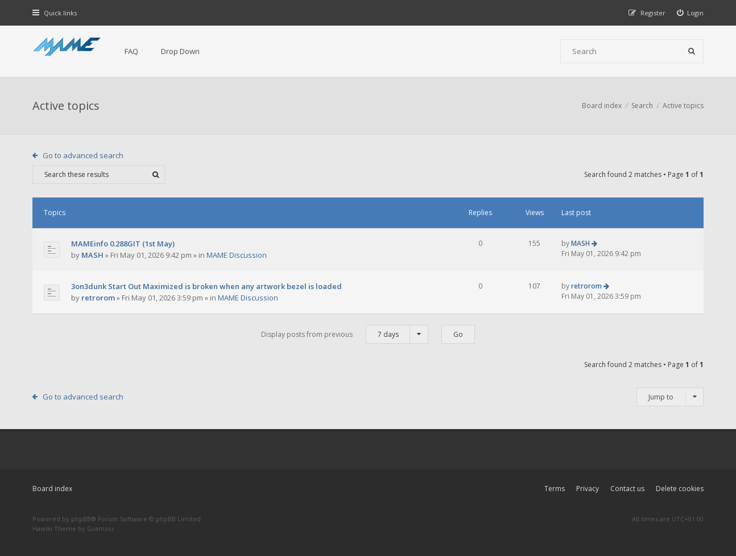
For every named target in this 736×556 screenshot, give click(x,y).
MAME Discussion (236, 255)
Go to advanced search (83, 155)
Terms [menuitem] (554, 488)
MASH (92, 255)
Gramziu (100, 528)
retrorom (98, 298)
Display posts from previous (344, 334)
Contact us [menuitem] (627, 488)
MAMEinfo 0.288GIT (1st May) (123, 243)
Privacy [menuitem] (587, 488)
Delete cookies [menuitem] (680, 488)
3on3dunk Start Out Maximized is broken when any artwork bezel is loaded (206, 286)
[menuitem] (690, 13)
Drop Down (180, 51)
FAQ (131, 51)
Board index (52, 488)
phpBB (81, 518)
